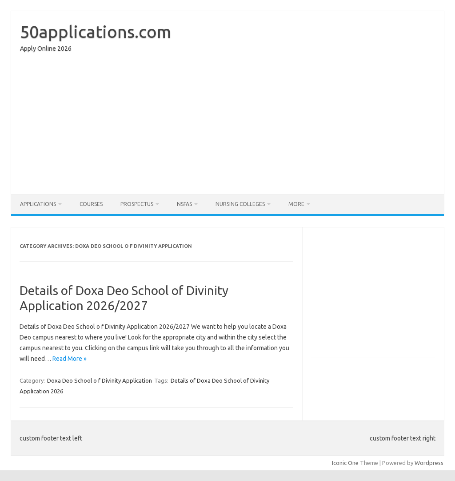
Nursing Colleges (240, 204)
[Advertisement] (227, 125)
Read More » (69, 358)
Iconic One (345, 463)
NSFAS (184, 204)
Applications (38, 204)
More (296, 204)
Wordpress (429, 463)
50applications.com (95, 31)
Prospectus (136, 204)
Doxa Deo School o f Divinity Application (99, 380)
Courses (91, 204)
